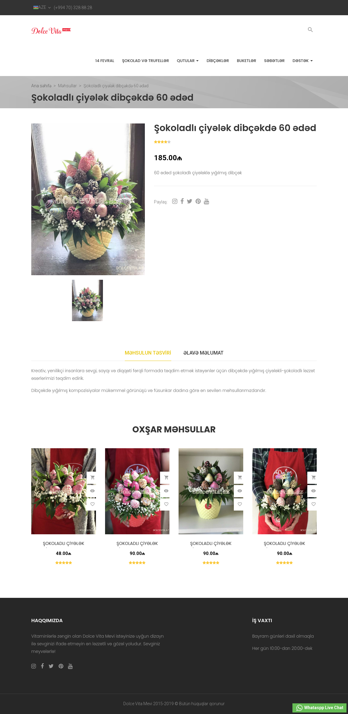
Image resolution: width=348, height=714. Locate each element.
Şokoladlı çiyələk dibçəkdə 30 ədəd (284, 546)
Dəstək (303, 61)
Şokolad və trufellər (145, 61)
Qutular (188, 61)
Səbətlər (274, 61)
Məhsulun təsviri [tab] (148, 353)
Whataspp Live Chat (319, 708)
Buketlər (246, 61)
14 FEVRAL (104, 61)
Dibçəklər (217, 61)
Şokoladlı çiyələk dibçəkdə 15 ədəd (63, 546)
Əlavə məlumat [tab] (203, 353)
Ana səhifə (41, 85)
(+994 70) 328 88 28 (73, 7)
